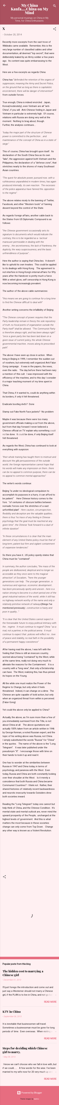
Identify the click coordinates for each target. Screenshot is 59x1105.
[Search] (54, 6)
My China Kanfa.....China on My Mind (29, 9)
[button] (54, 29)
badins (36, 1099)
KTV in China (12, 1012)
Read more (50, 1001)
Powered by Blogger (29, 1092)
